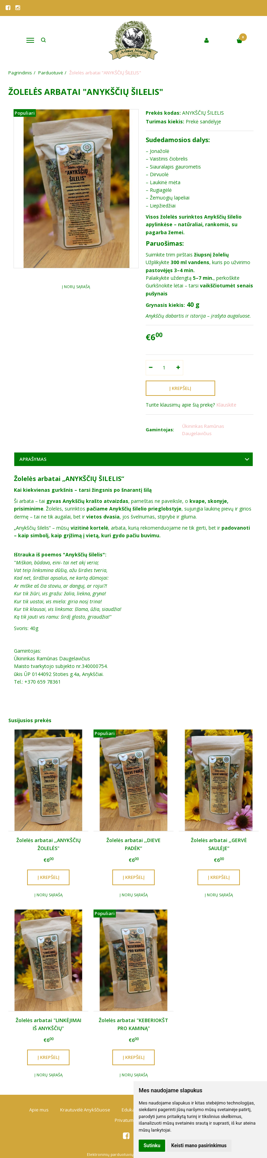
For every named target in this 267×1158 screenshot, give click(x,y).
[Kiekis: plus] (178, 367)
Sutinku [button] (152, 1145)
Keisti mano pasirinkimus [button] (199, 1145)
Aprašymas (33, 459)
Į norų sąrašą (76, 286)
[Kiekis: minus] (151, 367)
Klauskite (226, 404)
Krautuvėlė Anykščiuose (85, 1110)
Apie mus (39, 1110)
